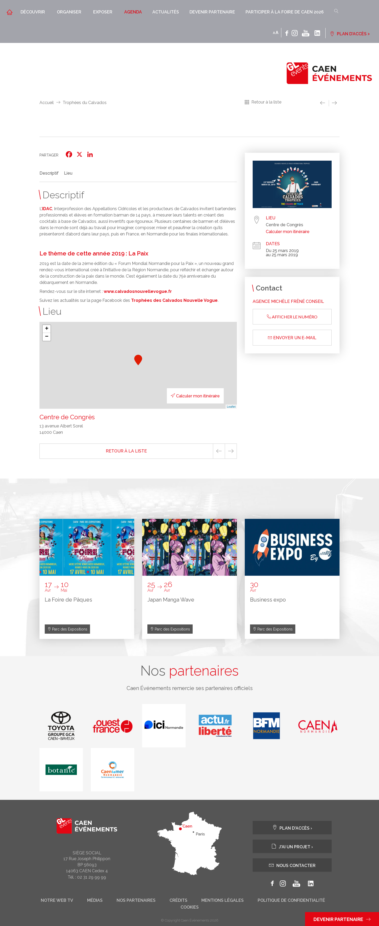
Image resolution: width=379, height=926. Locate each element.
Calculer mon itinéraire (195, 395)
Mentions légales (222, 900)
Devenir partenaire (212, 11)
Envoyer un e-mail (292, 337)
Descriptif (49, 173)
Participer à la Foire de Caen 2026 (285, 11)
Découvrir (33, 11)
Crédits (178, 900)
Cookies (190, 907)
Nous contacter (292, 865)
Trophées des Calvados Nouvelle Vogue (174, 300)
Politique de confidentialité (291, 900)
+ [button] (46, 329)
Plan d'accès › (292, 827)
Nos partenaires (136, 900)
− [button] (46, 337)
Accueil (46, 102)
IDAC (47, 208)
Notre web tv (57, 900)
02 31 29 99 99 (91, 877)
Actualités (165, 11)
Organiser (69, 11)
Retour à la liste (266, 102)
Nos (189, 671)
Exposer (102, 11)
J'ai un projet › (292, 846)
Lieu (68, 173)
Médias (95, 900)
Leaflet (231, 406)
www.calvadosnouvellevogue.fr (138, 291)
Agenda (133, 11)
